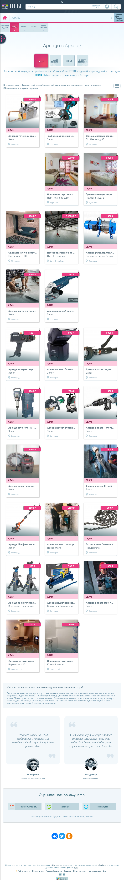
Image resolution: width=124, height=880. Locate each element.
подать (40, 75)
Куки (76, 867)
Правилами (57, 865)
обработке (102, 865)
